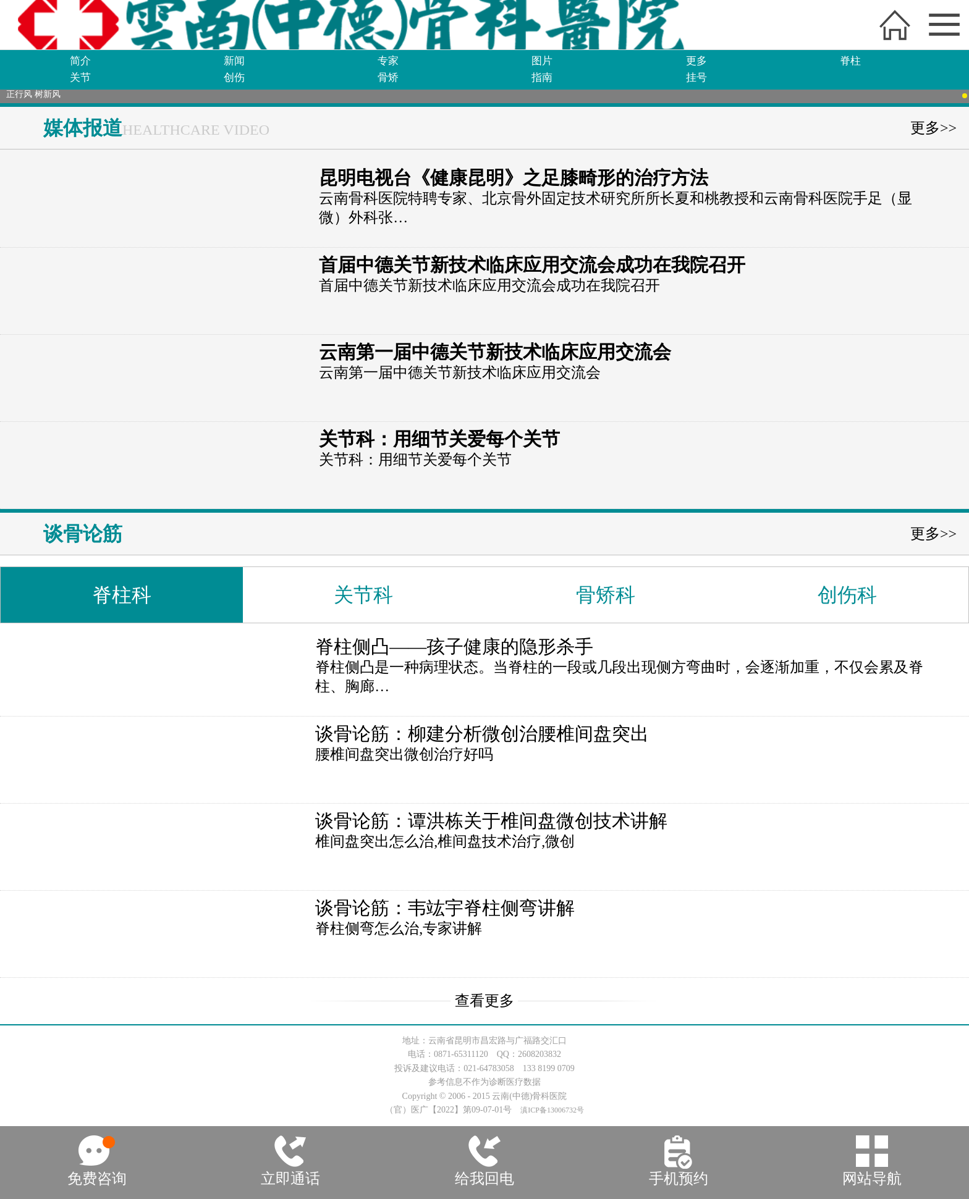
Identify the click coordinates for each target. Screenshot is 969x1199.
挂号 (696, 77)
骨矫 (388, 77)
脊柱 (850, 61)
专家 (388, 61)
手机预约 (678, 1179)
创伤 (234, 77)
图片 (541, 61)
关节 (80, 77)
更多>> (933, 128)
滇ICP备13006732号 (552, 1110)
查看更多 (484, 1001)
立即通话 (290, 1179)
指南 (541, 77)
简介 (80, 61)
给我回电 (484, 1179)
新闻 (234, 61)
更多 (696, 61)
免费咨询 (97, 1179)
